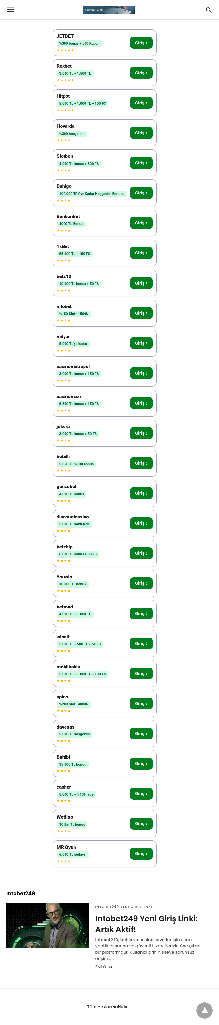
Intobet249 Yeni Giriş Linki (124, 906)
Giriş (141, 43)
